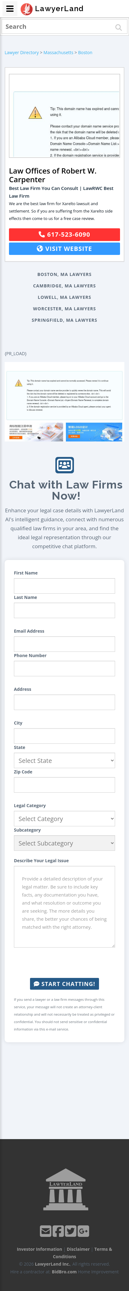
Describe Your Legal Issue (41, 860)
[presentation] (65, 963)
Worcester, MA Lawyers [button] (64, 309)
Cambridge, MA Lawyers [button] (64, 286)
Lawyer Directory (22, 52)
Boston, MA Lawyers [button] (64, 274)
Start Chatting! (64, 984)
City (18, 723)
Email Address (29, 631)
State (19, 747)
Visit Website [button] (64, 248)
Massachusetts (59, 52)
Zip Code (23, 772)
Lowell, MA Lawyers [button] (64, 297)
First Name (26, 573)
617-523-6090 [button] (64, 234)
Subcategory (27, 830)
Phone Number (30, 655)
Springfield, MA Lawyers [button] (64, 320)
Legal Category (30, 805)
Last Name (25, 597)
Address (22, 689)
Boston (85, 52)
